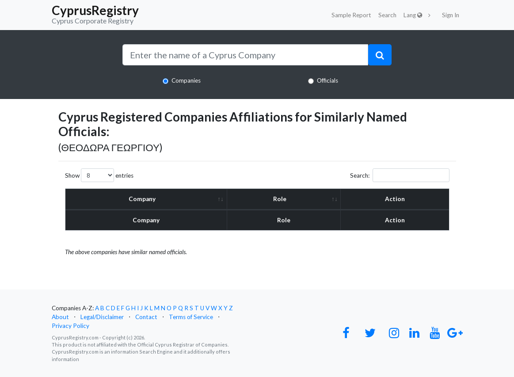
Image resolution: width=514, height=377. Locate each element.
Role (279, 198)
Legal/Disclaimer (102, 316)
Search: (399, 175)
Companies (186, 80)
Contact (146, 316)
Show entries (99, 175)
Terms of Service (191, 316)
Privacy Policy (70, 325)
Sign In (450, 15)
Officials (327, 80)
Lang (413, 15)
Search (387, 15)
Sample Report (351, 15)
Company (142, 198)
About (60, 316)
